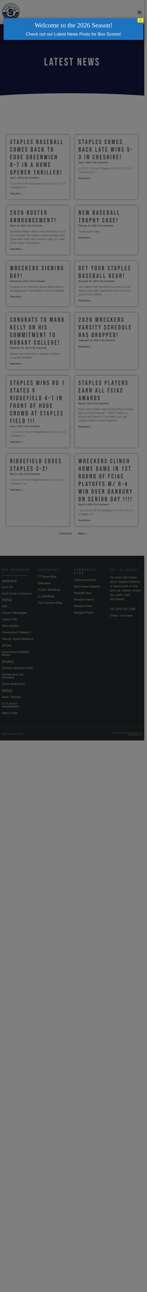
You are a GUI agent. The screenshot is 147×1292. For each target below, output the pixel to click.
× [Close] (140, 20)
